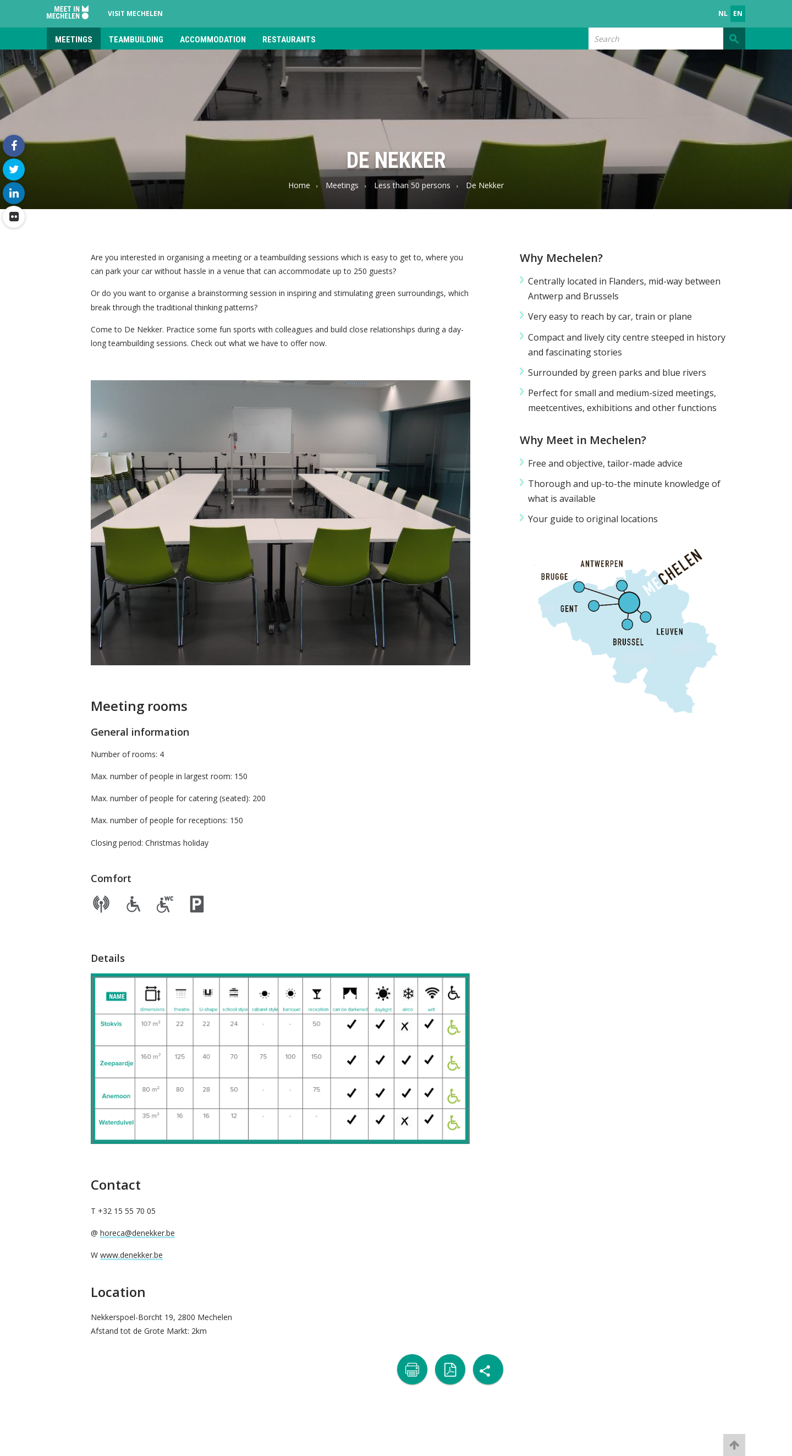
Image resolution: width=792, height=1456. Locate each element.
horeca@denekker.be (137, 1233)
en (738, 13)
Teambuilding (136, 40)
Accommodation (213, 40)
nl (723, 13)
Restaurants (289, 40)
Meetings (73, 40)
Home (299, 185)
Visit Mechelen (135, 13)
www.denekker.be (131, 1255)
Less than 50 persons (412, 185)
